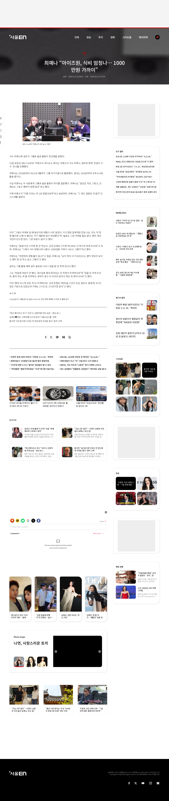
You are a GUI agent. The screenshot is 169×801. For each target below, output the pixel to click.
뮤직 (100, 37)
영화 (112, 37)
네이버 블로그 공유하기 (63, 337)
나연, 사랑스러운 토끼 (31, 643)
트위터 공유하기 (51, 337)
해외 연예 (119, 566)
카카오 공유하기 (57, 337)
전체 (76, 37)
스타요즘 (126, 37)
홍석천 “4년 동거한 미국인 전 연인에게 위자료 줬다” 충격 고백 (35, 321)
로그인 (157, 772)
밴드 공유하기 (69, 337)
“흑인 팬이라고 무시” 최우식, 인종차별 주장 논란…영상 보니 (34, 312)
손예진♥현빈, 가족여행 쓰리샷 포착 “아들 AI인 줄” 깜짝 (32, 316)
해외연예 (143, 37)
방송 (89, 37)
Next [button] (99, 651)
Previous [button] (55, 651)
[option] (77, 651)
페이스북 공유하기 (46, 337)
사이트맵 (151, 772)
